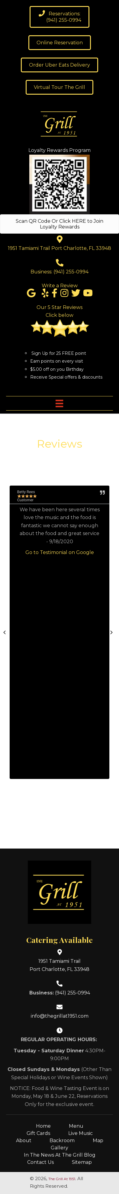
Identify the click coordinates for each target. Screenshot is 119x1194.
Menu (76, 1126)
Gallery (59, 1148)
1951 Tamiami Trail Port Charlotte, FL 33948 (59, 248)
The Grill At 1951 (61, 1179)
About (23, 1140)
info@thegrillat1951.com (59, 1016)
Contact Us (40, 1162)
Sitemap (82, 1162)
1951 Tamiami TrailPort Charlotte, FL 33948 (59, 965)
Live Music (80, 1133)
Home (43, 1126)
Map (98, 1140)
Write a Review (60, 285)
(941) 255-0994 (70, 272)
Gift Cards (38, 1133)
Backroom (62, 1140)
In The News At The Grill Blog (59, 1155)
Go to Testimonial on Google (59, 552)
